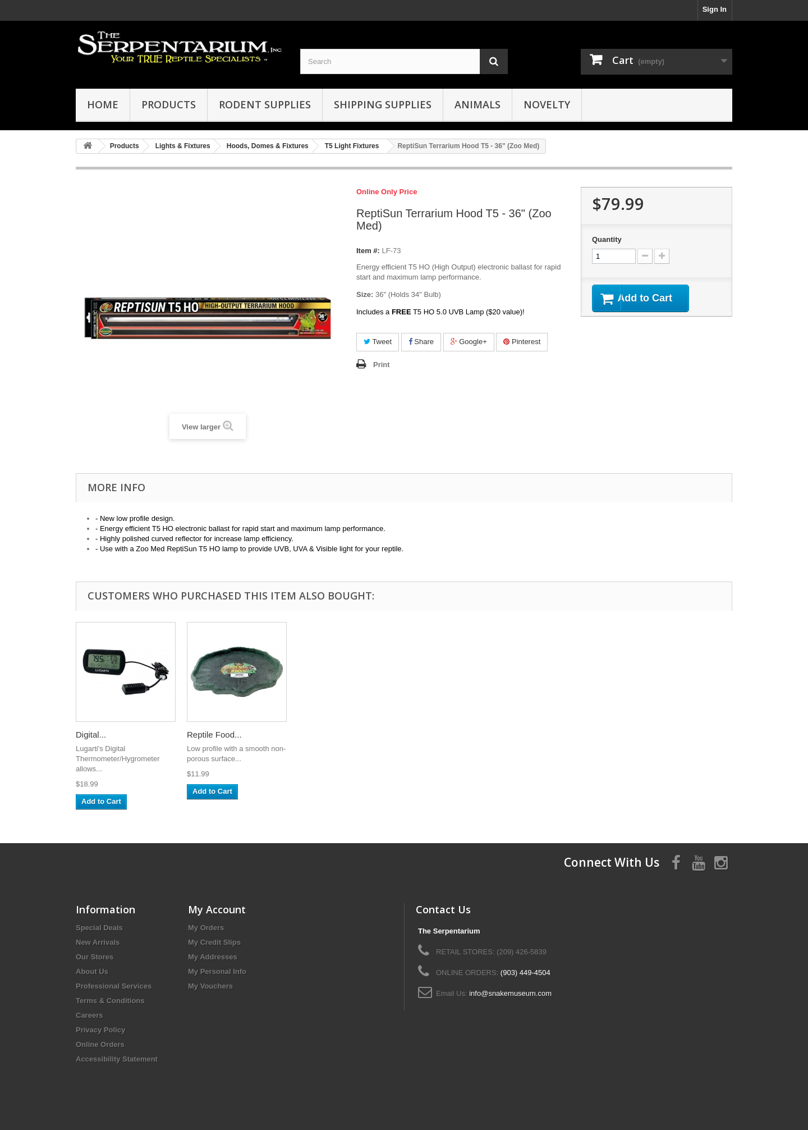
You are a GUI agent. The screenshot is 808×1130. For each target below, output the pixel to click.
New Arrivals (98, 942)
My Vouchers (210, 986)
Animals (477, 104)
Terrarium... (430, 734)
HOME (102, 104)
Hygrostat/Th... (325, 734)
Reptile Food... (658, 734)
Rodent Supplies (265, 104)
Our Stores (94, 957)
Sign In (715, 9)
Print (381, 364)
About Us (92, 971)
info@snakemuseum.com (510, 993)
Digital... (535, 734)
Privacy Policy (100, 1030)
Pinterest (521, 341)
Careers (89, 1015)
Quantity (607, 239)
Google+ (469, 341)
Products (168, 104)
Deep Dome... (213, 734)
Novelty (547, 104)
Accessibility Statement (117, 1059)
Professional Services (114, 986)
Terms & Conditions (110, 1000)
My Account (217, 909)
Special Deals (99, 927)
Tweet (378, 341)
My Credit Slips (214, 942)
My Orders (206, 927)
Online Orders (100, 1044)
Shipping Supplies (382, 104)
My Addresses (212, 957)
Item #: (368, 250)
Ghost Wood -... (105, 734)
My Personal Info (217, 971)
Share (421, 341)
